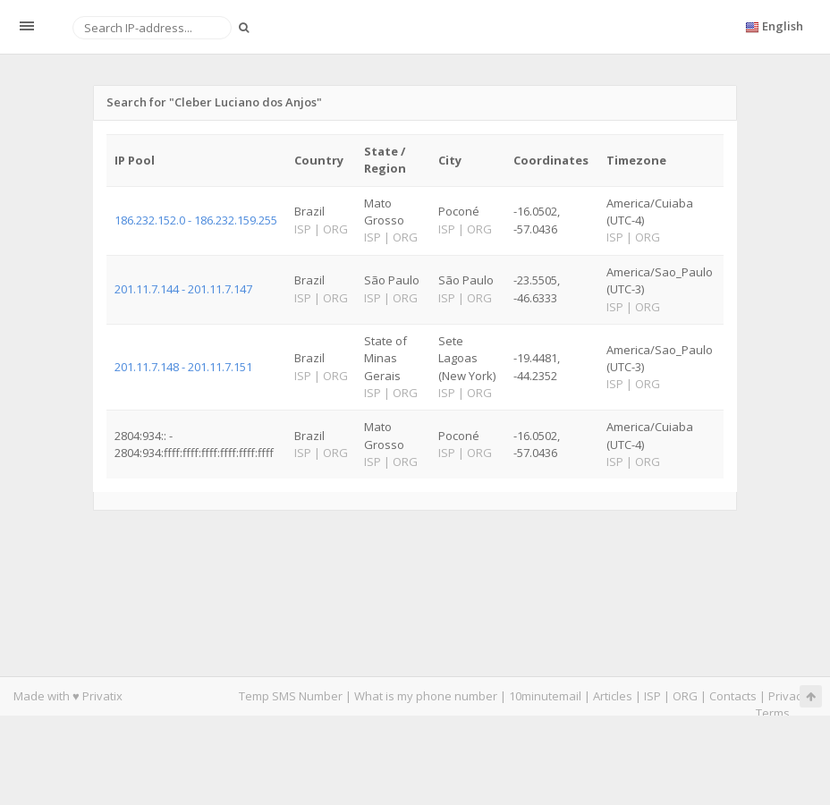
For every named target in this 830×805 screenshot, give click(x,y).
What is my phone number (425, 696)
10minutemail (545, 696)
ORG (685, 696)
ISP (654, 696)
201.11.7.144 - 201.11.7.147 (183, 289)
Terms (773, 713)
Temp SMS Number (291, 696)
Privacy (788, 696)
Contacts (733, 696)
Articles (612, 696)
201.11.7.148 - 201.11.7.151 (183, 367)
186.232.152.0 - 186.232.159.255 (195, 220)
